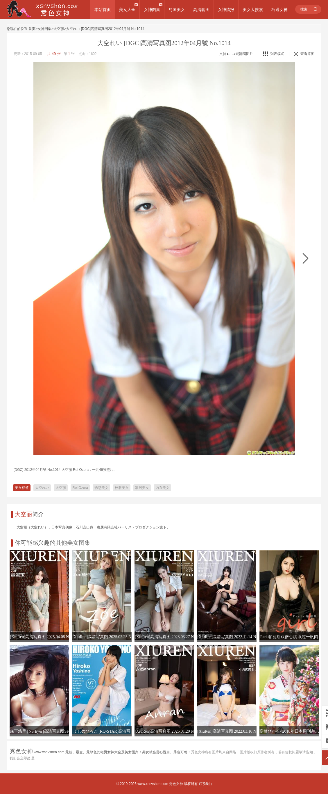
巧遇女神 (279, 9)
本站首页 (102, 9)
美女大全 (127, 9)
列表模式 (277, 54)
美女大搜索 (253, 9)
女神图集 (152, 9)
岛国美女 (177, 9)
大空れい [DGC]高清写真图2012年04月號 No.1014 (105, 29)
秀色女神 (176, 784)
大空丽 (58, 29)
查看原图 (304, 54)
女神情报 (226, 9)
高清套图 (201, 9)
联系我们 (205, 784)
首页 (31, 29)
